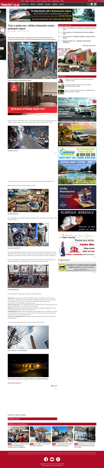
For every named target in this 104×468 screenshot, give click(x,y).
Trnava (22, 1)
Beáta (102, 1)
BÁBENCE (40, 4)
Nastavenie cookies (82, 453)
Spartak (39, 1)
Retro (49, 1)
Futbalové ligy (55, 1)
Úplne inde (14, 31)
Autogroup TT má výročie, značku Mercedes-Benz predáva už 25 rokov (84, 445)
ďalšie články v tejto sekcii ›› (89, 45)
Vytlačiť (54, 386)
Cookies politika (92, 453)
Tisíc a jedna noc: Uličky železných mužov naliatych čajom (78, 33)
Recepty (44, 1)
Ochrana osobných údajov (50, 453)
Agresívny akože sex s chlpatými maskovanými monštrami (77, 41)
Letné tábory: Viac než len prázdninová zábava (40, 444)
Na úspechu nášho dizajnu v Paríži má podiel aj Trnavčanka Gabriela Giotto (78, 85)
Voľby (62, 1)
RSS (70, 453)
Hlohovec (32, 1)
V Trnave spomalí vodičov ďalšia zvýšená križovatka (62, 444)
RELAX (9, 31)
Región (27, 1)
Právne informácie (38, 453)
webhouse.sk (59, 465)
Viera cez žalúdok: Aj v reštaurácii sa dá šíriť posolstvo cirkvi (79, 28)
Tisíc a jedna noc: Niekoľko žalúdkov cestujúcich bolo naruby (79, 37)
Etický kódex (60, 453)
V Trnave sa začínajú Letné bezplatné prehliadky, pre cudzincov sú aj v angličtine (18, 445)
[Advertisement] (32, 166)
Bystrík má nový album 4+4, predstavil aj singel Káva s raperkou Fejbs (79, 79)
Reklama (66, 453)
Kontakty (74, 453)
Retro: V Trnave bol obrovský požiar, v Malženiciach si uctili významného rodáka (80, 91)
